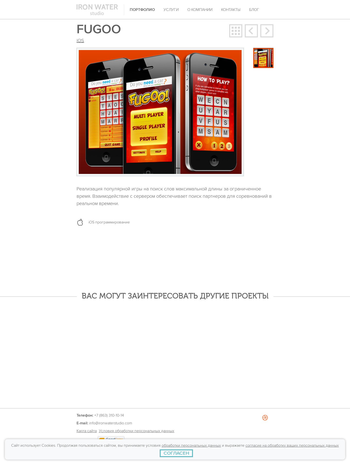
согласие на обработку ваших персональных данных (292, 445)
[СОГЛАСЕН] (176, 453)
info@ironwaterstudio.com (110, 423)
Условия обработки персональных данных (136, 430)
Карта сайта (87, 430)
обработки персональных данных (191, 445)
